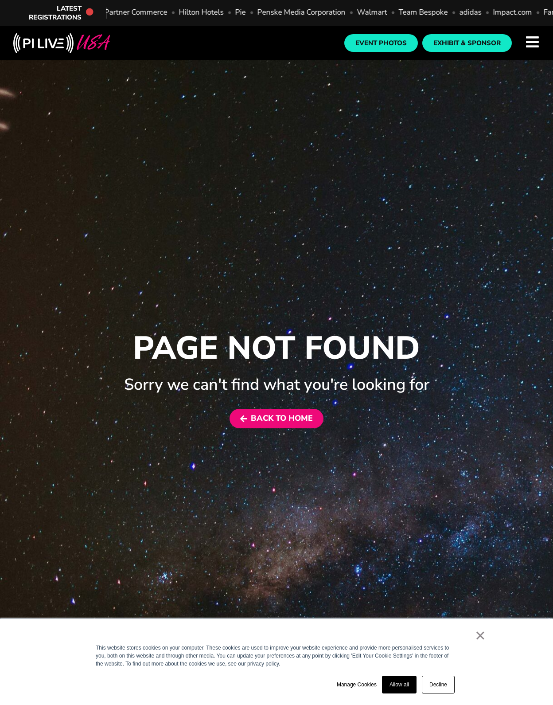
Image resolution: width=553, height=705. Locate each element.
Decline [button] (438, 685)
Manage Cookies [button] (357, 685)
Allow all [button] (399, 685)
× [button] (480, 635)
